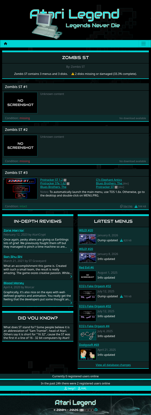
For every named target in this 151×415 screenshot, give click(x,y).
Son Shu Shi (13, 256)
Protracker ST (105, 187)
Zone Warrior (14, 230)
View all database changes (113, 365)
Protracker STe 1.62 (53, 183)
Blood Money (14, 283)
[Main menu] (144, 43)
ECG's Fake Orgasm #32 (95, 286)
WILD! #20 (86, 230)
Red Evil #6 (86, 267)
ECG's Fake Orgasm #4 (94, 326)
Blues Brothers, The (53, 187)
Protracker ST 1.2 (51, 180)
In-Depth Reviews (38, 221)
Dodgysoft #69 (89, 345)
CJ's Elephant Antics (109, 180)
